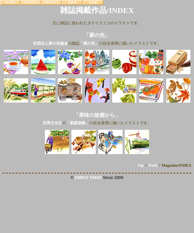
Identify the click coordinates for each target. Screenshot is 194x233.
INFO (73, 2)
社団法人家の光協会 (50, 43)
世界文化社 (52, 123)
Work (152, 165)
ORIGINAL (31, 2)
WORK (10, 2)
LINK (93, 2)
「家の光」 (89, 43)
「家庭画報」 (77, 123)
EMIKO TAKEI (88, 177)
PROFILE (52, 2)
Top (141, 165)
